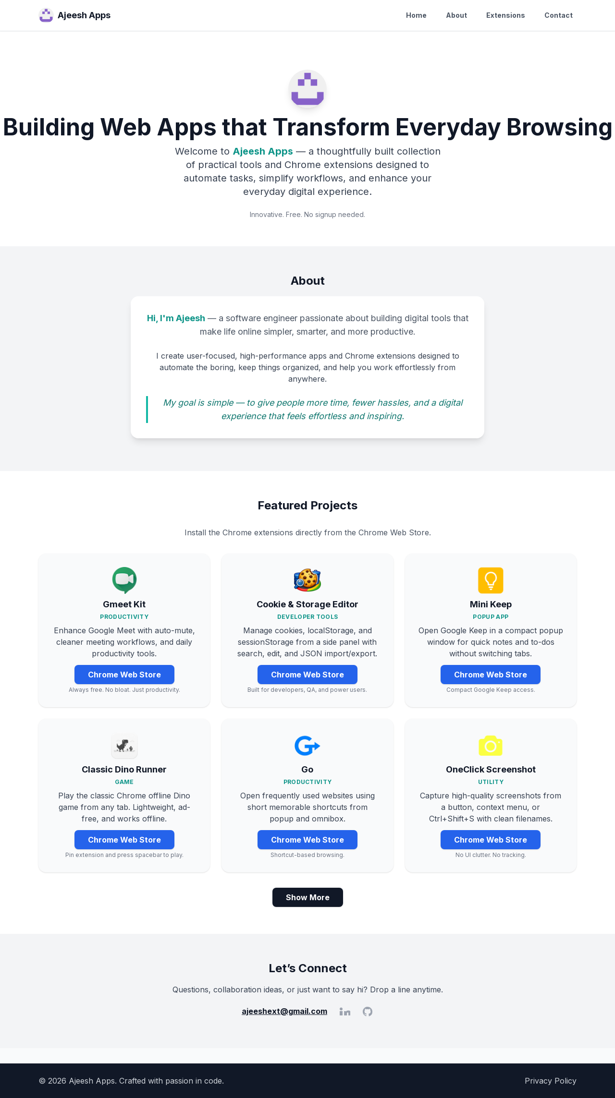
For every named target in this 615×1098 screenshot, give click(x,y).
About (456, 15)
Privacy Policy (551, 1081)
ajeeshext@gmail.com (284, 1011)
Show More (308, 897)
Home (416, 15)
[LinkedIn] (344, 1011)
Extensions (505, 15)
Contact (558, 15)
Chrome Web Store (124, 674)
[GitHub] (367, 1011)
